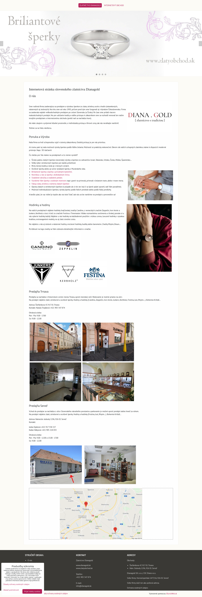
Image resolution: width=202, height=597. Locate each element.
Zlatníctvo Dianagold (90, 5)
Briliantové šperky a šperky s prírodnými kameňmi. (52, 171)
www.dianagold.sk (83, 565)
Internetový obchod (114, 5)
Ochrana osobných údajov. (137, 587)
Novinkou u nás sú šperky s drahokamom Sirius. (51, 174)
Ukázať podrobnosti (11, 590)
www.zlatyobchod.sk (84, 568)
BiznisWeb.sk (171, 593)
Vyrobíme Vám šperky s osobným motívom (49, 180)
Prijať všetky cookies (32, 591)
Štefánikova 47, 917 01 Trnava (141, 565)
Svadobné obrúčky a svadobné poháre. (47, 177)
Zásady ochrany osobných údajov (54, 593)
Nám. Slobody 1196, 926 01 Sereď (143, 568)
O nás (30, 560)
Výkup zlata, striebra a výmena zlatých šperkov (50, 183)
